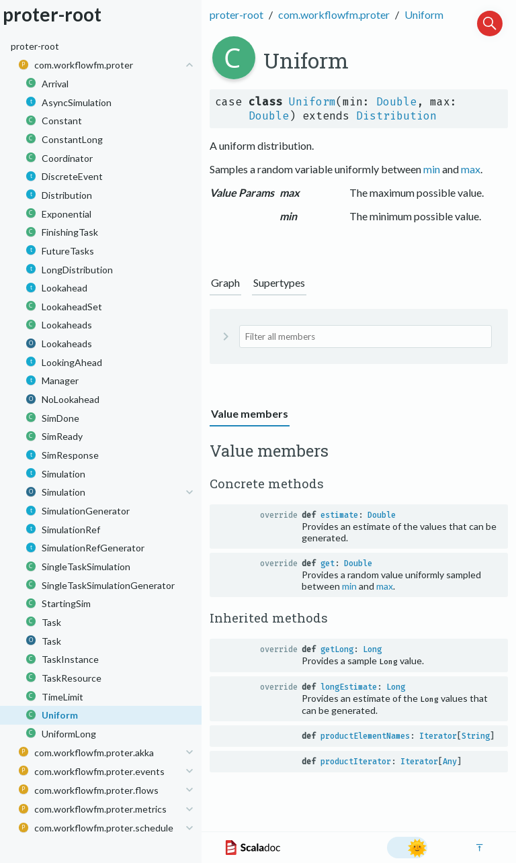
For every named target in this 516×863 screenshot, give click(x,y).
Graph (225, 282)
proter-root (236, 14)
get (327, 563)
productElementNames (365, 736)
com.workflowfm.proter (334, 14)
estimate (339, 515)
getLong (336, 649)
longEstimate (348, 687)
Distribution (396, 116)
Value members (249, 413)
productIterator (355, 761)
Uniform (423, 14)
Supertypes (279, 282)
